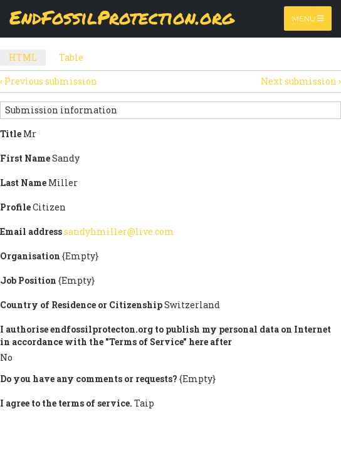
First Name (25, 158)
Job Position (28, 280)
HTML (27, 58)
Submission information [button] (61, 110)
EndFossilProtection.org (121, 18)
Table (71, 57)
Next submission (301, 81)
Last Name (23, 183)
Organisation (30, 256)
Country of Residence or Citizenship (81, 305)
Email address (31, 231)
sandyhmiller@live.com (119, 231)
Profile (15, 207)
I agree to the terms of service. (66, 403)
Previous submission (48, 81)
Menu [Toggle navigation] (308, 18)
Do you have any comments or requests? (88, 379)
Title (10, 134)
